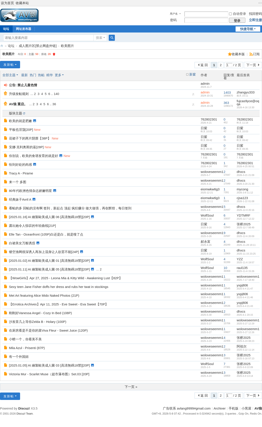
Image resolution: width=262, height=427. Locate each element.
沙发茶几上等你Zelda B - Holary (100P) (37, 322)
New (37, 129)
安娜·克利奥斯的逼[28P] (26, 147)
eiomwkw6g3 (210, 189)
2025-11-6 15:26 (245, 271)
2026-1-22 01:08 (245, 201)
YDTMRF (243, 215)
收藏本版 (239, 54)
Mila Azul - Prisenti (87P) (27, 348)
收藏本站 (22, 3)
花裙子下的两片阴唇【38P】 (30, 138)
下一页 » (131, 387)
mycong (242, 189)
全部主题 (9, 75)
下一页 (251, 65)
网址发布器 (23, 29)
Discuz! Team (25, 413)
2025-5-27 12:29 (245, 323)
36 (54, 104)
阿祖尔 (241, 346)
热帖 (41, 75)
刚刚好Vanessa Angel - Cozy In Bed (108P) (40, 313)
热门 (33, 75)
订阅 (256, 54)
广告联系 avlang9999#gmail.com (186, 408)
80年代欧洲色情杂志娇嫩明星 (30, 191)
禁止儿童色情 (27, 85)
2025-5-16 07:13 (245, 358)
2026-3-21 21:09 (245, 175)
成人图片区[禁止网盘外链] (38, 46)
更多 (58, 75)
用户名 (174, 13)
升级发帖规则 (19, 94)
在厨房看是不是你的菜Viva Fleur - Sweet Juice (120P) (48, 330)
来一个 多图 (17, 182)
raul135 (242, 268)
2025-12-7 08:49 (245, 227)
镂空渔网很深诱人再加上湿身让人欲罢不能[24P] (44, 252)
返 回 (204, 65)
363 (226, 103)
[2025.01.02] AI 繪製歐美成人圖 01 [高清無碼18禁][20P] (49, 260)
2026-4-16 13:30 (245, 107)
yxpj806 (242, 285)
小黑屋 (246, 408)
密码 (173, 20)
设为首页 (7, 3)
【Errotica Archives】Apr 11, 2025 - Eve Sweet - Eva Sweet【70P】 (58, 304)
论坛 (11, 46)
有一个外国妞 (19, 356)
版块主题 (15, 113)
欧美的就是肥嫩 (20, 121)
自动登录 (237, 13)
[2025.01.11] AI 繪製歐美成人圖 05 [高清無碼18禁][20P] (49, 269)
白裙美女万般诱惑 (22, 243)
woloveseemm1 (212, 172)
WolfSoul (207, 215)
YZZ (240, 259)
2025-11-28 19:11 (246, 245)
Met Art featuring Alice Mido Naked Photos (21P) (44, 295)
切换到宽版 (260, 3)
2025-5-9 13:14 (245, 376)
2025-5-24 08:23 (245, 341)
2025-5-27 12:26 (245, 332)
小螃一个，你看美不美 (25, 339)
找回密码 (255, 13)
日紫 (204, 128)
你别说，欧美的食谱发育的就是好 (33, 156)
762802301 (209, 119)
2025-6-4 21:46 (245, 297)
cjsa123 (242, 198)
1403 (227, 92)
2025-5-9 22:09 (245, 367)
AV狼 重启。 (18, 104)
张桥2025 (243, 224)
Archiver (220, 408)
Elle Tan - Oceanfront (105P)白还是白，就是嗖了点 (46, 234)
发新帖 (8, 64)
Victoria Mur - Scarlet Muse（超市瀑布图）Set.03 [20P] (49, 374)
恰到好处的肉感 (20, 164)
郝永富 (205, 241)
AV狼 (1, 46)
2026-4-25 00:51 (245, 166)
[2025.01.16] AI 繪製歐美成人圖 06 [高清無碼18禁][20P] (49, 217)
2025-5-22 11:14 (245, 349)
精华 (49, 75)
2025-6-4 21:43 (245, 306)
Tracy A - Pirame (21, 173)
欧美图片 (67, 46)
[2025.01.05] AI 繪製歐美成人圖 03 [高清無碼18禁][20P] (49, 365)
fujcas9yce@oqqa (248, 102)
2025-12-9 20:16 (245, 210)
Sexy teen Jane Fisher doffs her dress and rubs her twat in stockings (58, 287)
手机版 (233, 408)
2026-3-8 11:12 (245, 192)
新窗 (192, 74)
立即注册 (255, 20)
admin (205, 83)
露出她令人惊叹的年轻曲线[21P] (32, 225)
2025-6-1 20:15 (245, 314)
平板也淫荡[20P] (21, 129)
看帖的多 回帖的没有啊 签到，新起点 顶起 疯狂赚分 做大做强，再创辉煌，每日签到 (70, 208)
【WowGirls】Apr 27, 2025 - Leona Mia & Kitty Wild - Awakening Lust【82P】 (65, 278)
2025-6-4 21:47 (245, 288)
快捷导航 (246, 29)
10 (225, 268)
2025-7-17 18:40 (245, 280)
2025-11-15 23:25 (246, 253)
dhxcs (241, 172)
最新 (24, 75)
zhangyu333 (246, 92)
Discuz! (24, 408)
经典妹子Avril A (20, 199)
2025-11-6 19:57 (245, 262)
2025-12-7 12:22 (245, 218)
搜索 (99, 38)
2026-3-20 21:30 (245, 184)
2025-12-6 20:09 (245, 236)
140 (56, 94)
